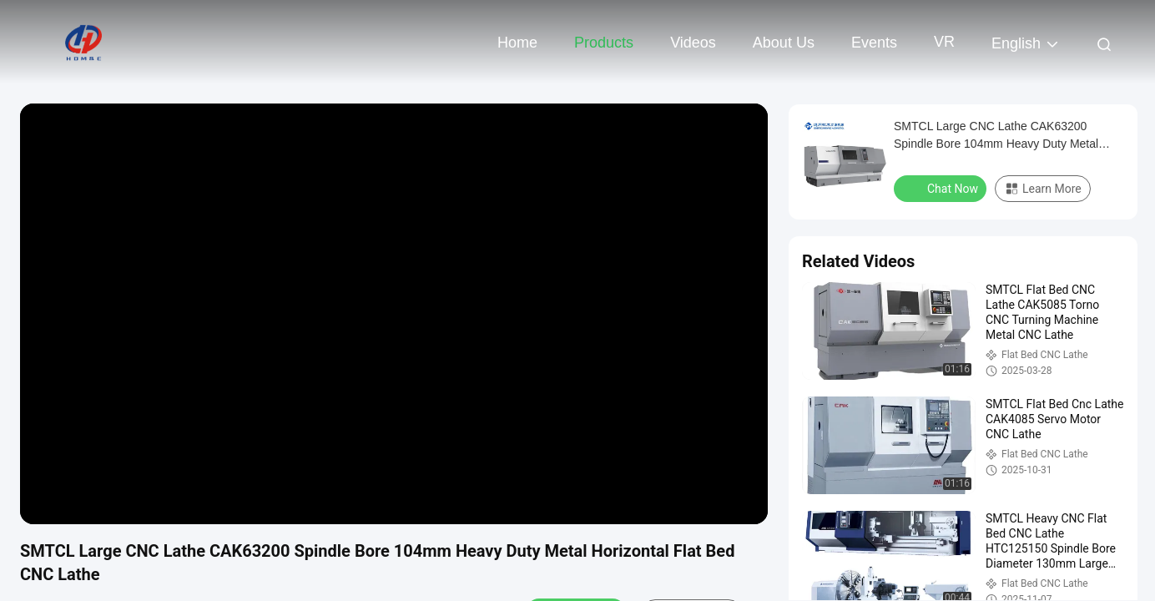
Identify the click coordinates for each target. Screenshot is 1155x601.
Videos (693, 42)
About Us (784, 42)
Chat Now (941, 187)
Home (517, 42)
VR (944, 41)
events (874, 42)
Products (603, 42)
